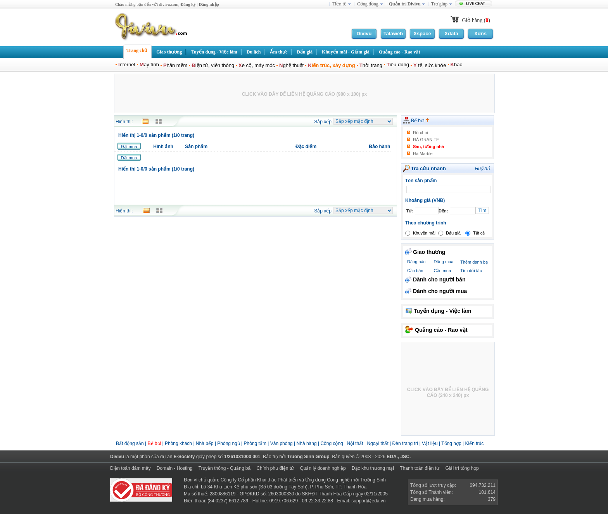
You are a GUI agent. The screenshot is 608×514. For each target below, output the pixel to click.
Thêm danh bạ (474, 262)
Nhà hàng (307, 443)
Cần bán (415, 270)
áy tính (149, 64)
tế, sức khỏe (429, 65)
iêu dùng (398, 64)
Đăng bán (416, 261)
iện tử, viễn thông (213, 65)
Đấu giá (453, 233)
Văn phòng (281, 443)
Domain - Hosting (175, 468)
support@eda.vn (368, 501)
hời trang (370, 65)
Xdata (451, 33)
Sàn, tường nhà (428, 146)
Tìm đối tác (471, 270)
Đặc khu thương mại (373, 468)
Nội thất (355, 443)
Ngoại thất (378, 443)
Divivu (363, 33)
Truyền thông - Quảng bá (224, 468)
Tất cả (479, 233)
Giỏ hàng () (476, 20)
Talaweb (393, 33)
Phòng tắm (255, 443)
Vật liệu (430, 443)
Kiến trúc (474, 443)
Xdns (480, 33)
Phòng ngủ (228, 443)
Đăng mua (444, 261)
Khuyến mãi (424, 233)
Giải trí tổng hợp (461, 468)
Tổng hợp (451, 443)
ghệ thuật (291, 65)
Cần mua (442, 270)
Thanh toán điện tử (419, 468)
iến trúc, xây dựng (331, 65)
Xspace (422, 33)
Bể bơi (420, 120)
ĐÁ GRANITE (426, 139)
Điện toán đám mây (130, 468)
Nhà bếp (205, 443)
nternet (126, 64)
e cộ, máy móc (256, 65)
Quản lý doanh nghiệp (322, 468)
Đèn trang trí (405, 443)
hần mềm (175, 65)
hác (456, 64)
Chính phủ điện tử (275, 468)
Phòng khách (178, 443)
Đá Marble (423, 153)
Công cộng (331, 443)
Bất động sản (130, 443)
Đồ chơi (420, 132)
